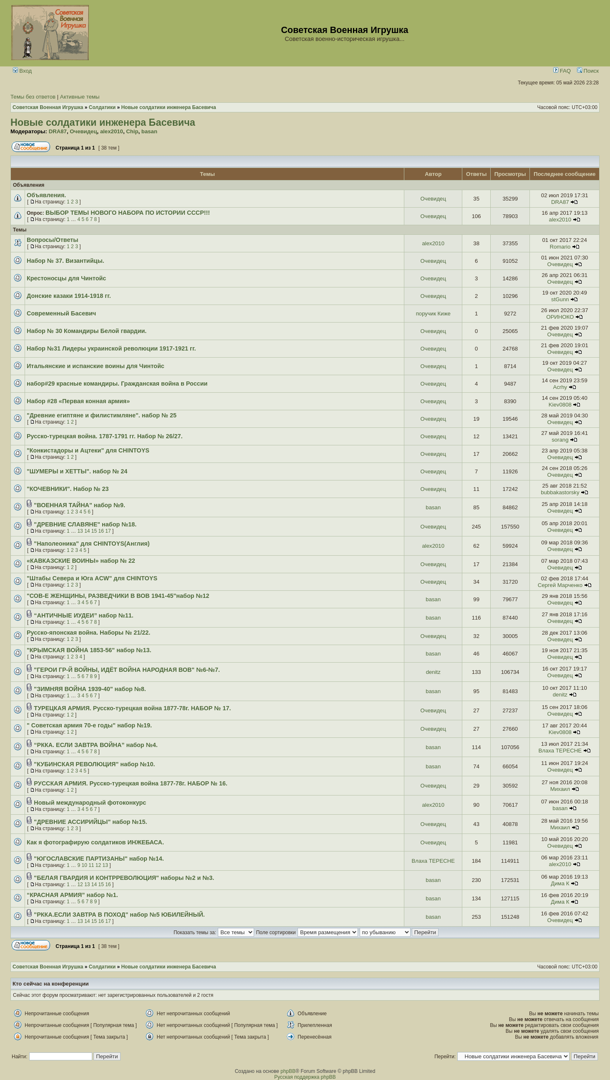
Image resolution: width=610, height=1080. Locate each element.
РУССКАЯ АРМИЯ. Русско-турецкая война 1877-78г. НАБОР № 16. (130, 783)
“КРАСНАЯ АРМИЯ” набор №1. (72, 895)
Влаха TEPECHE (560, 750)
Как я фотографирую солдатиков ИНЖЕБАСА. (95, 842)
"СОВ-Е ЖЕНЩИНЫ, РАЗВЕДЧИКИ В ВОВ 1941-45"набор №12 (118, 595)
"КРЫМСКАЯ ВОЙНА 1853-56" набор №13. (89, 650)
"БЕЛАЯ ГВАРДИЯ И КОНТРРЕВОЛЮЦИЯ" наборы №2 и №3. (124, 877)
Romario (560, 247)
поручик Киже (433, 313)
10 (84, 865)
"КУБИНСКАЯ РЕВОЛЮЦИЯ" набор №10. (94, 764)
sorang (560, 440)
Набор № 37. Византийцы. (65, 260)
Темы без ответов (32, 97)
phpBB (287, 1071)
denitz (433, 672)
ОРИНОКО (560, 317)
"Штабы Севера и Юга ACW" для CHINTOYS (92, 578)
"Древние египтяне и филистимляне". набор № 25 (101, 415)
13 (80, 531)
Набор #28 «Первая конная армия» (78, 401)
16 (101, 531)
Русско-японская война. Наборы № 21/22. (88, 632)
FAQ (562, 71)
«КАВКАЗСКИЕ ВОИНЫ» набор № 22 (81, 560)
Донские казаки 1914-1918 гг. (69, 295)
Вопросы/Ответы (52, 239)
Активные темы (80, 97)
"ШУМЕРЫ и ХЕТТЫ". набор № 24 (77, 471)
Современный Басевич (61, 313)
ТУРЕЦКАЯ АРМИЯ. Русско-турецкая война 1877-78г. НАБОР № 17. (132, 708)
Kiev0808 (560, 405)
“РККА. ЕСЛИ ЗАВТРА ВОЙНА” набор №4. (95, 745)
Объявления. (46, 195)
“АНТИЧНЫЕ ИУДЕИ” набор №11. (83, 615)
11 (91, 865)
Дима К (560, 883)
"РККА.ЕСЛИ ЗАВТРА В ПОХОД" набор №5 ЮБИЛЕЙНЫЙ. (119, 914)
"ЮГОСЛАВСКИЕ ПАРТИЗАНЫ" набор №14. (99, 858)
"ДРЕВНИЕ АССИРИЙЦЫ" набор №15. (90, 821)
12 (98, 865)
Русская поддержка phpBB (305, 1077)
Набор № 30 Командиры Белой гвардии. (86, 331)
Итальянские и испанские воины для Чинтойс (95, 366)
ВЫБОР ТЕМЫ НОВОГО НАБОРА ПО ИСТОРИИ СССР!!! (127, 212)
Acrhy (560, 387)
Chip (132, 131)
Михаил (560, 789)
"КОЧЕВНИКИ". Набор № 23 (68, 488)
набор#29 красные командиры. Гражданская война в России (117, 383)
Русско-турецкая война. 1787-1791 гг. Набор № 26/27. (105, 436)
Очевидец (83, 131)
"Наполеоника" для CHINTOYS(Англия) (91, 543)
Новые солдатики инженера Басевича (102, 122)
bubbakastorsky (560, 492)
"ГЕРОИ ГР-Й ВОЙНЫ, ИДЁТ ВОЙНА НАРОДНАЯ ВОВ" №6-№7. (127, 669)
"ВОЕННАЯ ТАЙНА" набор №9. (79, 505)
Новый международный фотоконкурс (90, 802)
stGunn (560, 299)
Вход (22, 71)
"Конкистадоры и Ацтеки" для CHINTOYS (88, 450)
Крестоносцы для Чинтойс (66, 278)
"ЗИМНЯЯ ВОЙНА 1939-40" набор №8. (90, 689)
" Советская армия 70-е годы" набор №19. (89, 725)
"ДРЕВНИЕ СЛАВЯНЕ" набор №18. (85, 524)
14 (87, 531)
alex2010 (111, 131)
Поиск (588, 71)
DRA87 (58, 131)
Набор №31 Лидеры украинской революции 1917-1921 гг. (111, 348)
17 (108, 531)
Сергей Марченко (560, 585)
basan (149, 131)
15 (94, 531)
